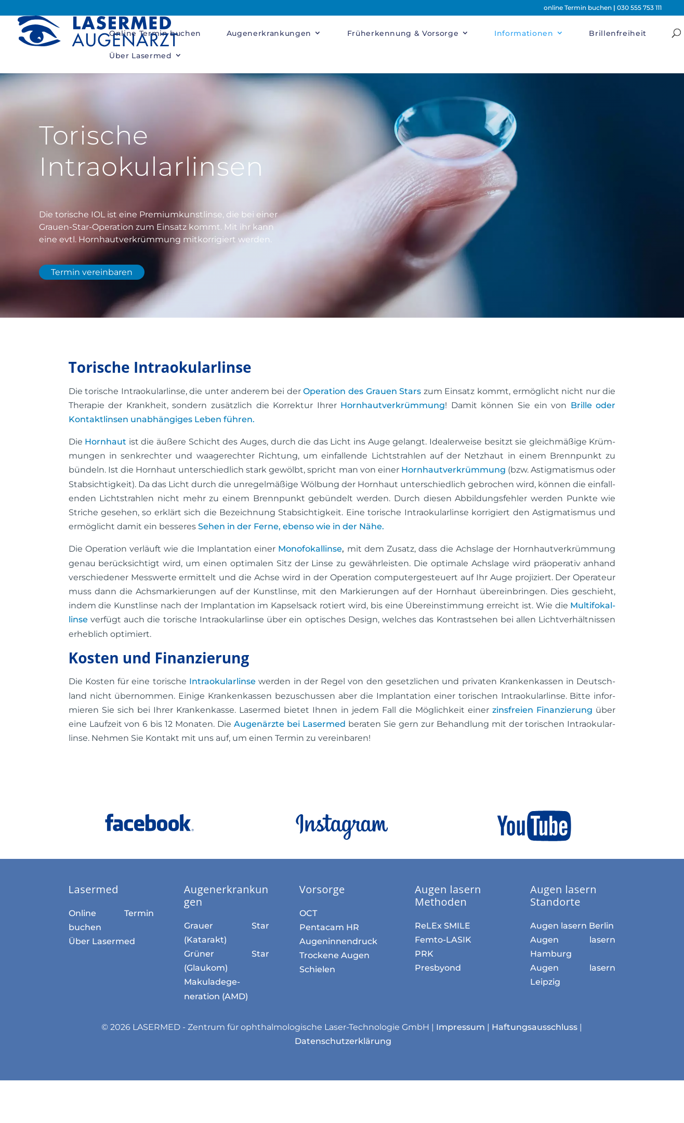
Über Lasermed (140, 55)
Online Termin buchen (155, 33)
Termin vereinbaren (92, 272)
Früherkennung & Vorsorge (403, 33)
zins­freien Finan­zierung (542, 710)
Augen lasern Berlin (572, 926)
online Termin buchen (578, 7)
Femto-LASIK (443, 940)
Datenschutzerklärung (343, 1041)
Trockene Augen (334, 955)
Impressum (460, 1027)
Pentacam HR (329, 927)
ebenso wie (291, 526)
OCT (308, 913)
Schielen (317, 969)
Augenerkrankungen (269, 33)
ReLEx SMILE (442, 926)
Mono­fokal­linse (310, 549)
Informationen (523, 33)
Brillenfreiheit (618, 33)
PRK (424, 954)
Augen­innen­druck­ (338, 941)
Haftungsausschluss (534, 1027)
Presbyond (438, 968)
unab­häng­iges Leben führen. (191, 419)
